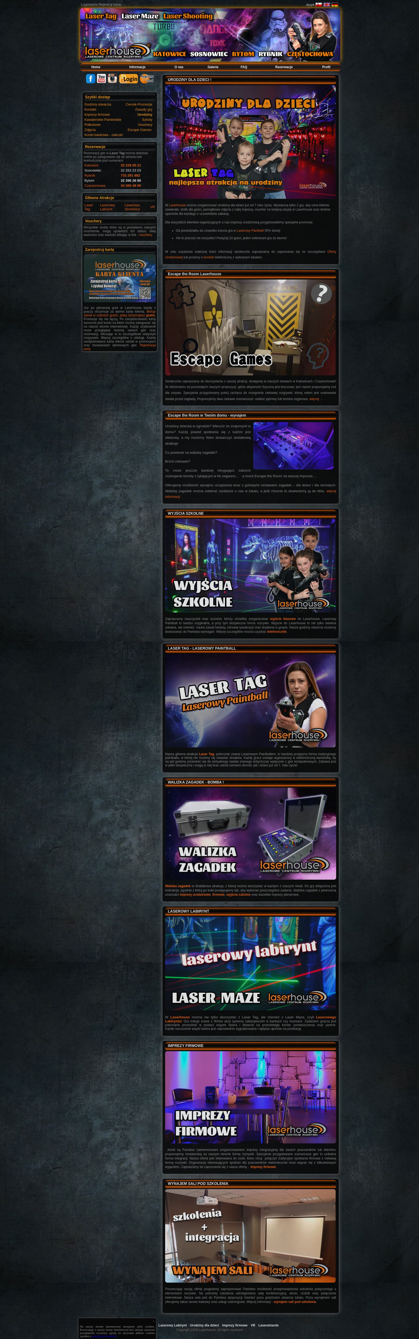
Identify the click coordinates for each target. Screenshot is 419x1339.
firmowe (218, 894)
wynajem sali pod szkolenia (295, 1302)
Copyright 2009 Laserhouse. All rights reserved (209, 1330)
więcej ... (316, 399)
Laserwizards (268, 1325)
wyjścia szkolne (239, 894)
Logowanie (89, 4)
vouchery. (146, 235)
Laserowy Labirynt (107, 207)
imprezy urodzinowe (195, 894)
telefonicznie (277, 632)
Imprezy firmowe (263, 1167)
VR (152, 207)
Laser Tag (88, 207)
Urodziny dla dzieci (204, 1325)
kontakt (209, 257)
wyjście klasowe (283, 619)
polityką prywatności (104, 1336)
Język (310, 5)
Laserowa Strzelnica (132, 207)
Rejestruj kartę (110, 4)
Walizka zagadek (178, 886)
